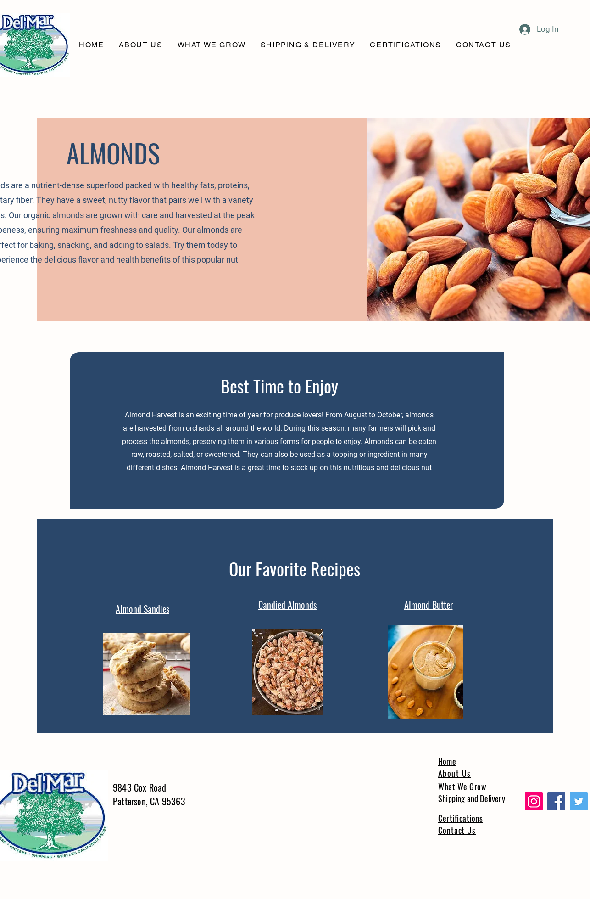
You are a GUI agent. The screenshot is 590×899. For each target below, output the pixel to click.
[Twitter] (579, 801)
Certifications (460, 818)
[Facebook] (556, 801)
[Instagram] (534, 801)
